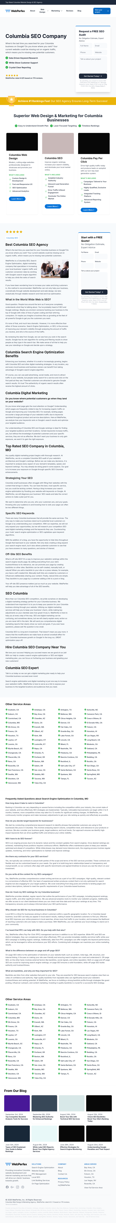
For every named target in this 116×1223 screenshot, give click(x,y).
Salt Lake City (79, 1214)
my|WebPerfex (64, 1185)
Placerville (17, 1214)
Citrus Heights (97, 1208)
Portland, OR (39, 757)
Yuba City (81, 1217)
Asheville (48, 1208)
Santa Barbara (9, 1217)
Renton (49, 1214)
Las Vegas (8, 1212)
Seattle (25, 1217)
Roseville (66, 1214)
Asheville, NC (92, 710)
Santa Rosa (18, 1217)
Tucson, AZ (91, 779)
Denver (28, 1210)
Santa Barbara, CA (68, 770)
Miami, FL (65, 744)
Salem (72, 1214)
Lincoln (26, 1212)
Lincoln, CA (65, 740)
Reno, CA (12, 761)
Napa (70, 1212)
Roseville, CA (13, 766)
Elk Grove (43, 1210)
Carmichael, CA (14, 718)
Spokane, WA (66, 774)
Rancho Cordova (32, 1214)
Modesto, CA (92, 744)
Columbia (18, 1210)
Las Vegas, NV (93, 736)
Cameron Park (73, 1208)
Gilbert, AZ (38, 731)
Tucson (65, 1217)
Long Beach (33, 1212)
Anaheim (29, 1208)
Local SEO (36, 1177)
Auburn (54, 1208)
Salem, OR (38, 766)
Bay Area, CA (39, 714)
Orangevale (88, 1212)
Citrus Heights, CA (68, 718)
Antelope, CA (39, 710)
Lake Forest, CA (67, 736)
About (32, 11)
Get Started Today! (93, 76)
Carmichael (82, 1208)
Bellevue (65, 1208)
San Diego (87, 1214)
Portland (23, 1214)
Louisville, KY (40, 744)
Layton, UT (12, 740)
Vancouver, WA (14, 783)
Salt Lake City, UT (68, 766)
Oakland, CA (92, 748)
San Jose (103, 1214)
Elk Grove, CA (13, 727)
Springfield (42, 1217)
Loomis (39, 1212)
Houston (90, 1210)
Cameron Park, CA (94, 714)
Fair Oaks (55, 1210)
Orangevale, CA (14, 753)
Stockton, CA (13, 779)
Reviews (69, 11)
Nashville (75, 1212)
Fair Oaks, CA (66, 727)
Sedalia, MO (39, 774)
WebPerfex (16, 1200)
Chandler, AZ (39, 718)
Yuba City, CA (40, 783)
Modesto (56, 1212)
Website (98, 261)
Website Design (38, 1171)
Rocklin (61, 1214)
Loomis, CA (13, 744)
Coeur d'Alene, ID (94, 718)
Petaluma (101, 1212)
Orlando (95, 1212)
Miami (51, 1212)
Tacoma (55, 1217)
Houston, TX (13, 736)
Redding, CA (92, 757)
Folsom (61, 1210)
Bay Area (59, 1208)
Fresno (66, 1210)
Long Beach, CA (93, 740)
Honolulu (84, 1210)
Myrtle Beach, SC (15, 748)
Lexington (20, 1212)
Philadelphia (9, 1214)
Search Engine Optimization (43, 1167)
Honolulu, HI (92, 731)
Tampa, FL (65, 779)
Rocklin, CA (91, 761)
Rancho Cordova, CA (69, 757)
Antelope (35, 1208)
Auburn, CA (13, 714)
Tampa (60, 1217)
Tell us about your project (90, 271)
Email (97, 252)
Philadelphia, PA (93, 753)
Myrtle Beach (64, 1212)
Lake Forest (100, 1210)
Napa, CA (38, 748)
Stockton (49, 1217)
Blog (79, 11)
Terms (93, 88)
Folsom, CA (91, 727)
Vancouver (71, 1217)
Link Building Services (41, 1180)
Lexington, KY (40, 740)
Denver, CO (65, 723)
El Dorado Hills (35, 1210)
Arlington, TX (66, 710)
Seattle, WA (13, 774)
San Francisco (95, 1214)
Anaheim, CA (13, 710)
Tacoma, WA (39, 779)
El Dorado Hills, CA (94, 723)
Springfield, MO (93, 774)
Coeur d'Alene (9, 1210)
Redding (40, 1214)
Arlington (41, 1208)
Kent (95, 1210)
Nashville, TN (66, 748)
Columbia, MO (14, 723)
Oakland (81, 1212)
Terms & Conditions (11, 1204)
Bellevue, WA (66, 714)
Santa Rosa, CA (93, 770)
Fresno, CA (12, 731)
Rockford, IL (65, 761)
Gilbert (71, 1210)
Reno (45, 1214)
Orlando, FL (39, 753)
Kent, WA (38, 736)
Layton (15, 1212)
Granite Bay (77, 1210)
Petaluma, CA (66, 753)
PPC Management (39, 1174)
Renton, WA (39, 761)
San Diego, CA (93, 766)
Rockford (55, 1214)
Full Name (84, 252)
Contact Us (62, 1174)
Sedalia (30, 1217)
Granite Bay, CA (67, 731)
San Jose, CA (39, 770)
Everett (49, 1210)
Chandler (89, 1208)
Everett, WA (39, 727)
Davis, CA (38, 723)
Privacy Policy (99, 86)
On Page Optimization (40, 1184)
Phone (83, 261)
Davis (23, 1210)
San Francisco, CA (15, 770)
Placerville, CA (14, 757)
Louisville (45, 1212)
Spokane (35, 1217)
